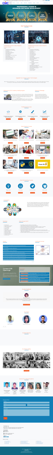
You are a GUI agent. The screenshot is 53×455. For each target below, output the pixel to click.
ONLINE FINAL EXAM (40, 442)
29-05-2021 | (6, 250)
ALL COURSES (7, 441)
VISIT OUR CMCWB (39, 443)
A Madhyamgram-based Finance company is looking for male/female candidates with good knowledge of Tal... (34, 276)
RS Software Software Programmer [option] (22, 388)
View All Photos (26, 370)
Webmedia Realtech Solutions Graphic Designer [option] (30, 387)
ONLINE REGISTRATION (24, 441)
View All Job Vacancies (6, 278)
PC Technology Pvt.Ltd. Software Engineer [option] (7, 387)
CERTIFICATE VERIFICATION (25, 443)
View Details (8, 192)
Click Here (16, 276)
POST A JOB (7, 442)
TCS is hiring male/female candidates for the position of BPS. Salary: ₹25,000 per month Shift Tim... (34, 281)
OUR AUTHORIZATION (24, 442)
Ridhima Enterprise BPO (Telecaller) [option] (38, 387)
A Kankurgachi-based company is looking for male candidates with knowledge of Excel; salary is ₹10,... (33, 273)
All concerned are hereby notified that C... (10, 248)
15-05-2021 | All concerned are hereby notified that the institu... (14, 252)
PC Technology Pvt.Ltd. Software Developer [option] (15, 387)
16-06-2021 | (6, 247)
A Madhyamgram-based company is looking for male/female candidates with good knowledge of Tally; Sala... (32, 279)
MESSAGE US (39, 441)
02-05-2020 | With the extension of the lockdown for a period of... (15, 258)
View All (33, 261)
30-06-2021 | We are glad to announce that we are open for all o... (15, 245)
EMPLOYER (7, 443)
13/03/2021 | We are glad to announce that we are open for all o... (15, 254)
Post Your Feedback (26, 304)
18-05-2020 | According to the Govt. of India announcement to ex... (15, 256)
